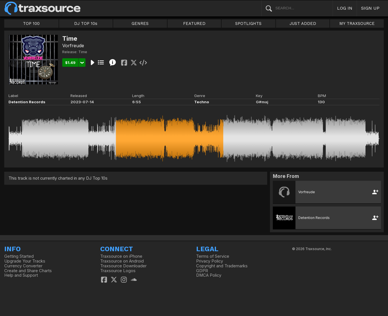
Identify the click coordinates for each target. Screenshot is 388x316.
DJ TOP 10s (85, 23)
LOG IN (344, 8)
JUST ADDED (303, 23)
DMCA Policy (208, 275)
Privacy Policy (209, 261)
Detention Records (26, 102)
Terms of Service (212, 256)
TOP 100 (31, 23)
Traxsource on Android (122, 261)
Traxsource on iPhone (121, 256)
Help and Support (21, 275)
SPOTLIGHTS (248, 23)
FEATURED (194, 23)
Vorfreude (73, 45)
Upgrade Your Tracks (24, 261)
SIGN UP (370, 8)
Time (82, 52)
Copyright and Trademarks (222, 265)
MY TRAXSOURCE (357, 23)
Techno (201, 102)
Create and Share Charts (28, 270)
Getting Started (19, 256)
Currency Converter (23, 265)
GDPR (202, 270)
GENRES (140, 23)
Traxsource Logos (118, 270)
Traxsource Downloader (123, 265)
